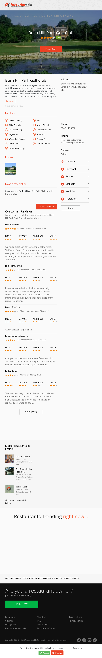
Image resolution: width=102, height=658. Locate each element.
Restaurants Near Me (15, 628)
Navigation (10, 624)
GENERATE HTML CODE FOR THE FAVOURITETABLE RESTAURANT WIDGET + (42, 578)
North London (32, 16)
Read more (10, 101)
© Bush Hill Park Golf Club (14, 106)
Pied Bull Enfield (23, 457)
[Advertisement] (31, 427)
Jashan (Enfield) (22, 487)
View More (31, 411)
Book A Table (51, 49)
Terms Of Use (75, 617)
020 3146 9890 (68, 128)
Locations (10, 617)
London (18, 16)
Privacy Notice (76, 620)
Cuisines (9, 620)
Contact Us (42, 624)
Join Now (21, 604)
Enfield (44, 16)
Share (70, 208)
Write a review (46, 206)
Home (8, 16)
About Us (41, 617)
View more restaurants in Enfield (16, 502)
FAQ (39, 620)
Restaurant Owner (46, 628)
